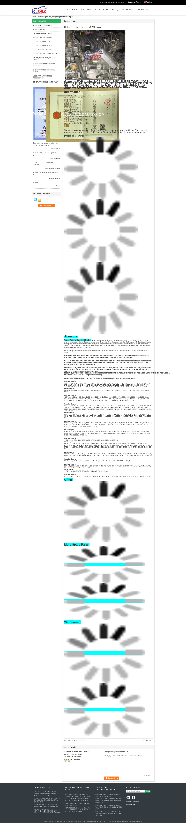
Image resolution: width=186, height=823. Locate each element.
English (150, 1)
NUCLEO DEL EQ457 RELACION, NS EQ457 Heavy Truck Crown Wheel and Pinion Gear (108, 800)
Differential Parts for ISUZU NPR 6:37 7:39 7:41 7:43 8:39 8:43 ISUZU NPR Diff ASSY (109, 807)
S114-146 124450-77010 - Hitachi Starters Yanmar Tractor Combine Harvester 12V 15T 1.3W (45, 793)
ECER (140, 821)
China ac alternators (60, 821)
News (40, 17)
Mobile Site (130, 804)
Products (77, 10)
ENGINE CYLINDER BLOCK (42, 46)
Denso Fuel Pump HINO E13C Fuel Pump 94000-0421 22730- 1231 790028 (78, 795)
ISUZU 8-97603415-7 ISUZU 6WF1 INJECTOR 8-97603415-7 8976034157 (77, 800)
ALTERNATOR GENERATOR (42, 25)
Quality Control (125, 10)
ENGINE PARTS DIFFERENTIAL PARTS (44, 71)
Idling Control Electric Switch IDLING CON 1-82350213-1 (77, 804)
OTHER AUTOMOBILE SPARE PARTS (46, 82)
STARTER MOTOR (39, 29)
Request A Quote (134, 2)
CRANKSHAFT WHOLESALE (42, 33)
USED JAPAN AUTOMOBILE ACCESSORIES (42, 77)
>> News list (147, 740)
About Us (91, 10)
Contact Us (143, 10)
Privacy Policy (48, 821)
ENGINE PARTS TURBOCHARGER (45, 54)
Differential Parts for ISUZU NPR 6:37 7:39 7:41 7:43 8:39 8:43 (108, 795)
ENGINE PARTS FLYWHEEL (42, 37)
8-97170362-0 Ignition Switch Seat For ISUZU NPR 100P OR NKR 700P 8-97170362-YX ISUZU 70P (77, 810)
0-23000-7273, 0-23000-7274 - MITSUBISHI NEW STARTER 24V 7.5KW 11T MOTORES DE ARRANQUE (47, 811)
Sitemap (135, 801)
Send (148, 791)
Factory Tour (106, 10)
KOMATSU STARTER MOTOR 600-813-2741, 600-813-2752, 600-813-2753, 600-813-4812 (47, 800)
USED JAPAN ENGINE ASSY (42, 50)
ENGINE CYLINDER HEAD (42, 42)
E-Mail (128, 801)
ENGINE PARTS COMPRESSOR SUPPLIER (44, 65)
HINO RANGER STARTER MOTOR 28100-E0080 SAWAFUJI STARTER (46, 805)
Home (66, 10)
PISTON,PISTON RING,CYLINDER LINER (44, 59)
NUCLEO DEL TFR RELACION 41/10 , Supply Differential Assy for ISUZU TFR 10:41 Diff (108, 813)
